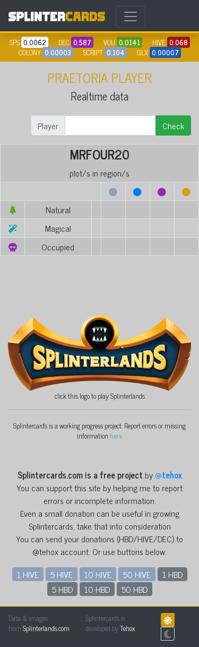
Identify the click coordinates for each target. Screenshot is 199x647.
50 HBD (135, 589)
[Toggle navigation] (130, 16)
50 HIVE (137, 574)
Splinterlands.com (46, 628)
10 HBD (97, 589)
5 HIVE (61, 574)
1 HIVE (28, 574)
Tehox (127, 628)
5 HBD (62, 589)
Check (173, 125)
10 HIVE (97, 574)
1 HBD (172, 574)
